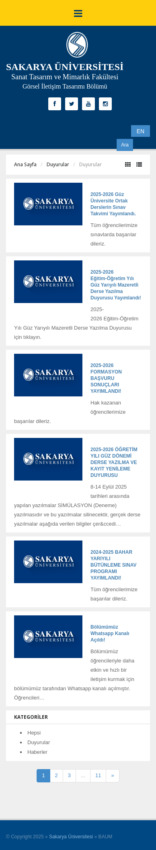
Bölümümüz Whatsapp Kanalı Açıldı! (109, 633)
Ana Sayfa (25, 164)
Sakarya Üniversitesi (71, 837)
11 (98, 775)
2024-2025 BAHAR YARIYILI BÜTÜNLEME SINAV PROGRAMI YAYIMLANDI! (113, 565)
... (83, 775)
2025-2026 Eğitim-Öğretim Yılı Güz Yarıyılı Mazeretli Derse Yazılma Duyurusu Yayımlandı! (115, 285)
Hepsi (34, 733)
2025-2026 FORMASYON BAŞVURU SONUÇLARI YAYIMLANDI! (106, 378)
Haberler (37, 752)
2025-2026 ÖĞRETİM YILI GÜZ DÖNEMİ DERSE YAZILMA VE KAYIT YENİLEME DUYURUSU (114, 462)
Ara (125, 145)
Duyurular (58, 164)
